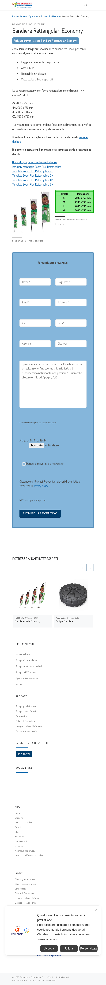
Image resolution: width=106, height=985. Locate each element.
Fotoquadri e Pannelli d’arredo (29, 726)
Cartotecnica (21, 716)
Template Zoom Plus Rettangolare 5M (32, 184)
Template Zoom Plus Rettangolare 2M (32, 171)
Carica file (19, 846)
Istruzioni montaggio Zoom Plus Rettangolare (36, 166)
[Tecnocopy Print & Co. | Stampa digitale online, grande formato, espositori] (22, 4)
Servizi (18, 827)
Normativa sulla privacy (25, 850)
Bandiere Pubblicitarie (50, 16)
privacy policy (41, 486)
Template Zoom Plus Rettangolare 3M (32, 175)
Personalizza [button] (88, 948)
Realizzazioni (20, 836)
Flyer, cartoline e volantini (27, 678)
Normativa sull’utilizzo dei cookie (29, 855)
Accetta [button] (49, 948)
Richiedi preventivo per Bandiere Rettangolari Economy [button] (45, 40)
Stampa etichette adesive (26, 660)
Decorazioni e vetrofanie (26, 731)
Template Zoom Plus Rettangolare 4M (32, 180)
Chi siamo (19, 817)
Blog (17, 831)
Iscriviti (24, 754)
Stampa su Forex (23, 653)
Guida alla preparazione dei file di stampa (34, 162)
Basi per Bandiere (64, 621)
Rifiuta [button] (69, 948)
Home (15, 16)
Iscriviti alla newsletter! (24, 822)
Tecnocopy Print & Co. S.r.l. (33, 977)
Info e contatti (21, 841)
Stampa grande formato (26, 706)
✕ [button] (96, 910)
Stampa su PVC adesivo (26, 672)
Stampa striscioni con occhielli (29, 666)
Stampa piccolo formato (26, 711)
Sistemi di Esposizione (29, 16)
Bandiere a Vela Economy (27, 621)
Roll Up (19, 684)
